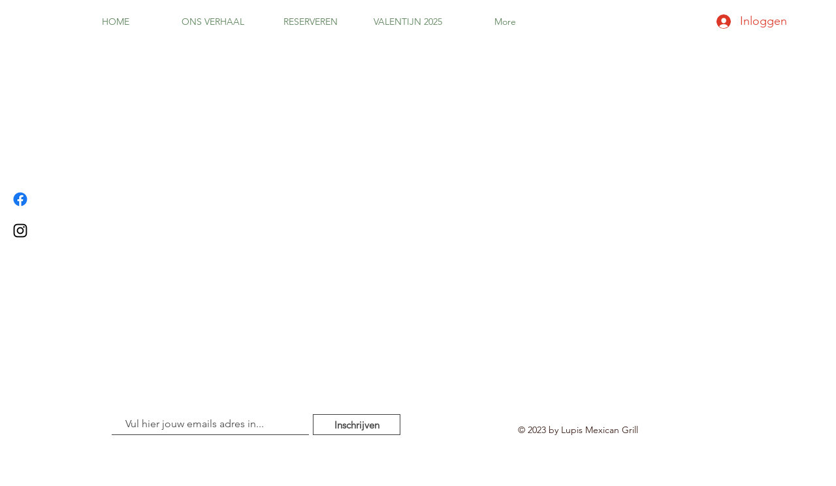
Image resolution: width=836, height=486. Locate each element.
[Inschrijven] (356, 424)
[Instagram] (20, 230)
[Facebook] (20, 199)
